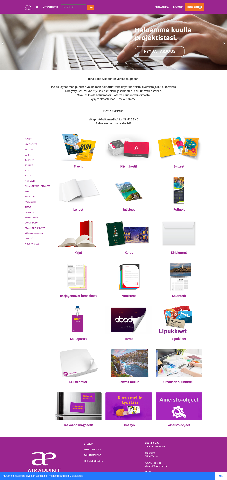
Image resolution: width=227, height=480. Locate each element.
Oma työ (29, 238)
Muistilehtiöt (31, 217)
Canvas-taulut (32, 223)
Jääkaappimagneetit (34, 233)
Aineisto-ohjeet (32, 244)
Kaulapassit (30, 202)
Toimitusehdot (92, 455)
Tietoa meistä (162, 7)
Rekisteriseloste (93, 460)
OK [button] (221, 476)
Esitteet (29, 149)
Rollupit (29, 165)
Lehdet (28, 155)
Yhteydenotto (50, 7)
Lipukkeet (29, 212)
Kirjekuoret (31, 181)
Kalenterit (30, 197)
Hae (91, 7)
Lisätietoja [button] (77, 475)
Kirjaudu (178, 7)
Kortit (28, 175)
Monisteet (30, 191)
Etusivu (88, 443)
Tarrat (28, 207)
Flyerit (28, 139)
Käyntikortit (31, 144)
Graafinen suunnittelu (36, 228)
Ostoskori (194, 7)
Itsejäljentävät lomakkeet (37, 186)
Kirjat (27, 170)
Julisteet (29, 160)
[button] (3, 43)
